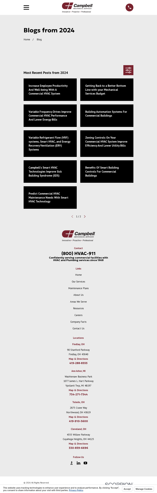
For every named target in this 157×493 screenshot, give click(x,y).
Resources (78, 308)
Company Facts (78, 321)
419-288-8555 (78, 363)
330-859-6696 (78, 448)
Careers (78, 315)
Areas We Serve (78, 301)
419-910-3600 (78, 421)
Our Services (78, 281)
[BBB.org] (71, 463)
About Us (78, 295)
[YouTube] (85, 463)
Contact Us (78, 328)
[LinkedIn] (78, 463)
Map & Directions (78, 358)
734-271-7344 (78, 394)
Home (78, 274)
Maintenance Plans (78, 288)
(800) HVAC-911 (78, 253)
